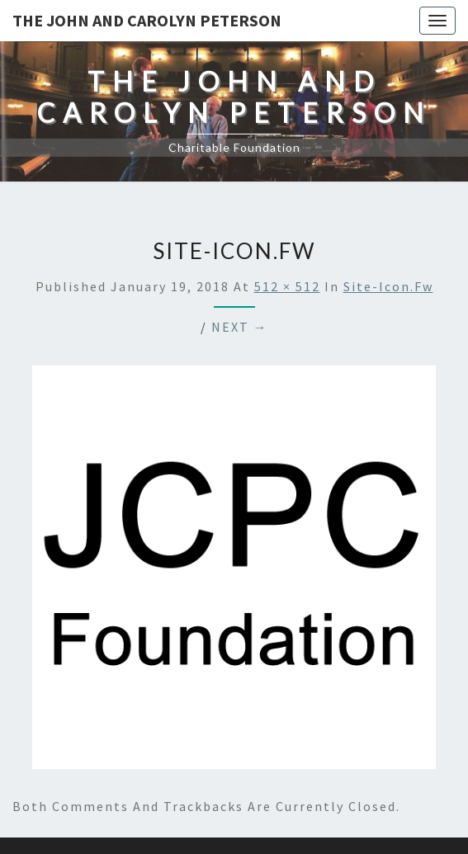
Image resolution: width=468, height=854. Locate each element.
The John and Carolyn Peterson (146, 20)
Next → (239, 326)
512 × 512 (287, 286)
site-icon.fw (388, 286)
